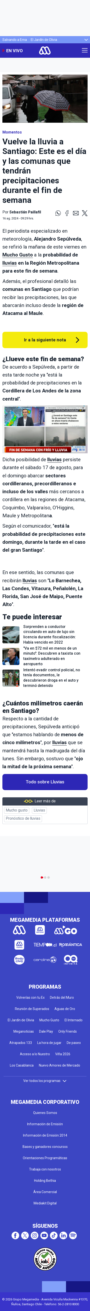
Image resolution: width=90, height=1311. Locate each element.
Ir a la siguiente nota (45, 339)
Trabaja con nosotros (45, 1169)
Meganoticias (23, 1031)
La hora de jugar (49, 1043)
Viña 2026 (62, 1054)
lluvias (9, 263)
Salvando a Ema (14, 40)
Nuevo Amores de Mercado (59, 1065)
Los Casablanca (22, 1065)
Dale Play (46, 1031)
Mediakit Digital (45, 1203)
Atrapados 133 (20, 1043)
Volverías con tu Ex (30, 997)
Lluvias (39, 810)
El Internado (74, 1020)
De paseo (74, 1043)
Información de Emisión (45, 1124)
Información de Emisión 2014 (45, 1135)
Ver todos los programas (45, 1081)
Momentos (12, 132)
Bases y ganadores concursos (45, 1147)
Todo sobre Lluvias (45, 782)
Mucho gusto (17, 810)
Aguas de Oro (64, 1009)
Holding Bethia (45, 1181)
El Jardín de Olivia (44, 40)
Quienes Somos (45, 1113)
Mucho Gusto (17, 255)
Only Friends (67, 1031)
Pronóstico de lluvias (23, 818)
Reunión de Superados (32, 1009)
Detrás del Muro (62, 997)
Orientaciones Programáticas (45, 1158)
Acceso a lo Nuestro (35, 1054)
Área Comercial (45, 1192)
